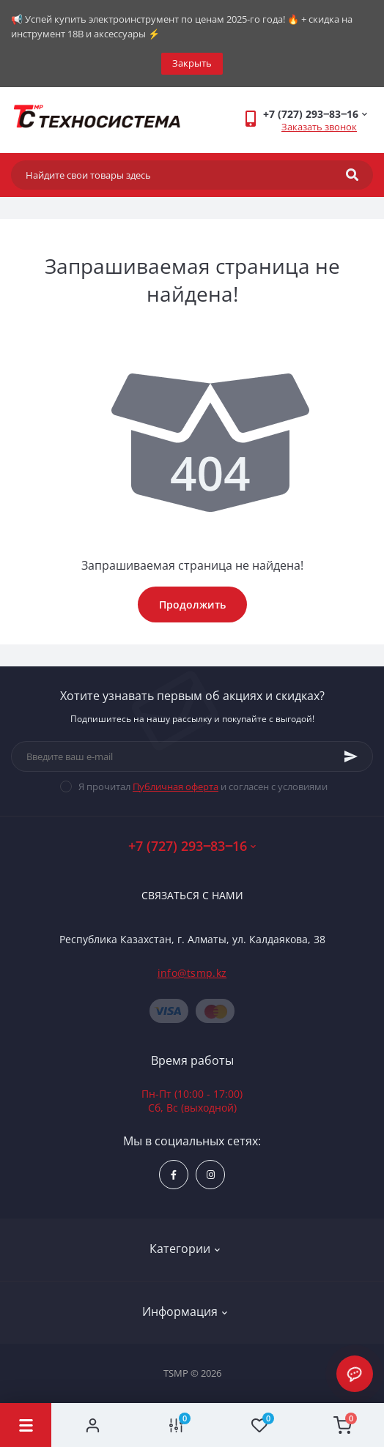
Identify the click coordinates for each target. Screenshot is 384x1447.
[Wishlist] (259, 1425)
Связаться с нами (192, 895)
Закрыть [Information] (192, 63)
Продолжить (192, 604)
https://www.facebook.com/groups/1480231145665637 (174, 1175)
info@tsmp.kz (192, 973)
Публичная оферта (175, 786)
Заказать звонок (319, 127)
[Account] (93, 1425)
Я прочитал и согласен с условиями (203, 786)
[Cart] (343, 1425)
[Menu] (25, 1425)
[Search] (352, 175)
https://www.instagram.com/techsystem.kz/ (211, 1175)
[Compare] (176, 1425)
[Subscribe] (351, 756)
